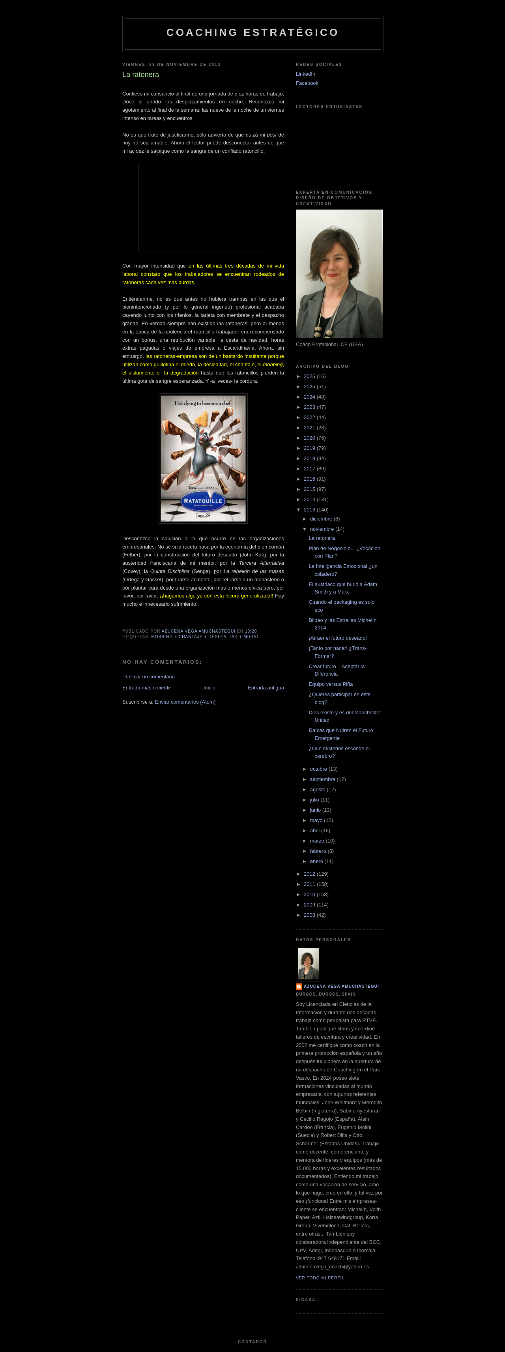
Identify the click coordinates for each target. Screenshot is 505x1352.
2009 (310, 905)
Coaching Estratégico (253, 32)
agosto (318, 789)
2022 (310, 417)
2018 (310, 458)
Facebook (307, 83)
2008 (310, 915)
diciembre (322, 519)
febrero (319, 851)
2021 (310, 428)
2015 (310, 489)
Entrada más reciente (146, 688)
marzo (318, 841)
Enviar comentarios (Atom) (185, 702)
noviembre (322, 529)
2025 (310, 386)
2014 (310, 499)
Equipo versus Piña (331, 684)
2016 (310, 479)
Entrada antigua (266, 688)
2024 (310, 397)
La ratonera (322, 538)
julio (315, 800)
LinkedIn (305, 74)
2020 (310, 438)
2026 (310, 376)
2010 (310, 894)
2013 (310, 510)
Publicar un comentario (148, 677)
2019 (310, 448)
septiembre (323, 779)
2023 (310, 407)
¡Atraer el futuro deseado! (338, 638)
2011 (310, 884)
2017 (310, 469)
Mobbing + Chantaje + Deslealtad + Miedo (204, 637)
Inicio (209, 688)
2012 (310, 874)
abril (315, 830)
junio (316, 810)
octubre (319, 769)
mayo (317, 820)
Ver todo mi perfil (320, 1278)
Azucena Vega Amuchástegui (341, 986)
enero (317, 861)
